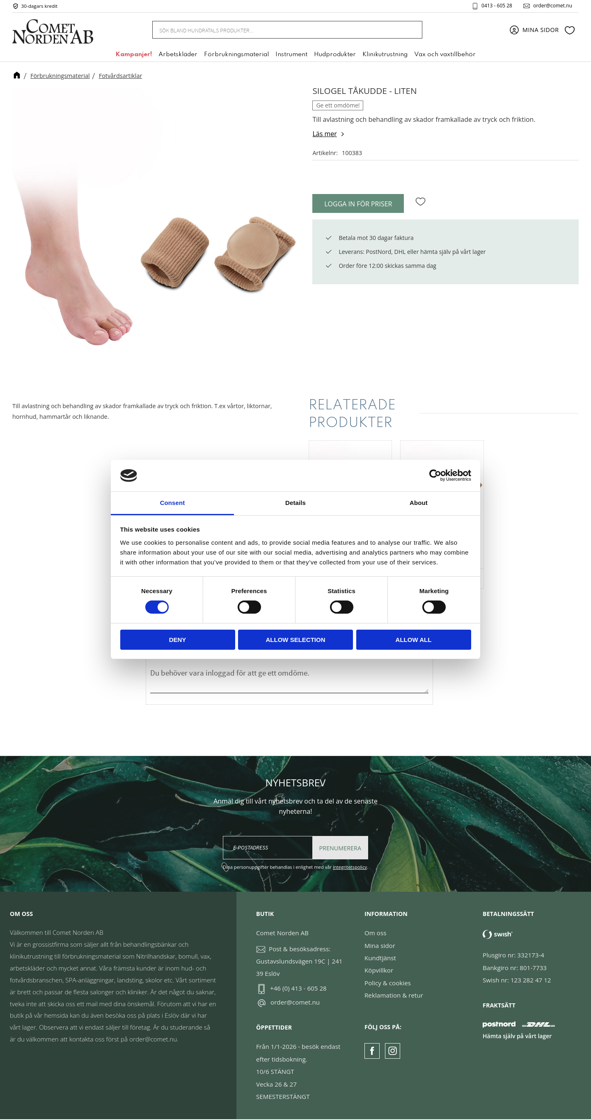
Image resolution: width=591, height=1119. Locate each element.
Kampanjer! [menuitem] (133, 54)
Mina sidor (379, 945)
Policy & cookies (387, 983)
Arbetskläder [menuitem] (177, 54)
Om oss (375, 933)
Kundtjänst (380, 958)
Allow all (414, 639)
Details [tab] (295, 502)
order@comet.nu (552, 5)
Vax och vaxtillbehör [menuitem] (445, 54)
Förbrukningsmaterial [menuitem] (236, 54)
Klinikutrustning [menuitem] (385, 54)
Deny (177, 639)
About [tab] (419, 502)
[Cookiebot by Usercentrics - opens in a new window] (435, 475)
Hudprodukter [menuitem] (335, 54)
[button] (570, 30)
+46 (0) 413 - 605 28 (298, 988)
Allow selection (295, 639)
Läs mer (324, 133)
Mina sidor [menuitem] (540, 30)
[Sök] (411, 29)
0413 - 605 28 (496, 5)
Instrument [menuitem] (291, 54)
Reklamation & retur (393, 995)
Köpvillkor (378, 970)
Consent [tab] (172, 502)
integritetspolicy (350, 867)
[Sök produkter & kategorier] (277, 29)
